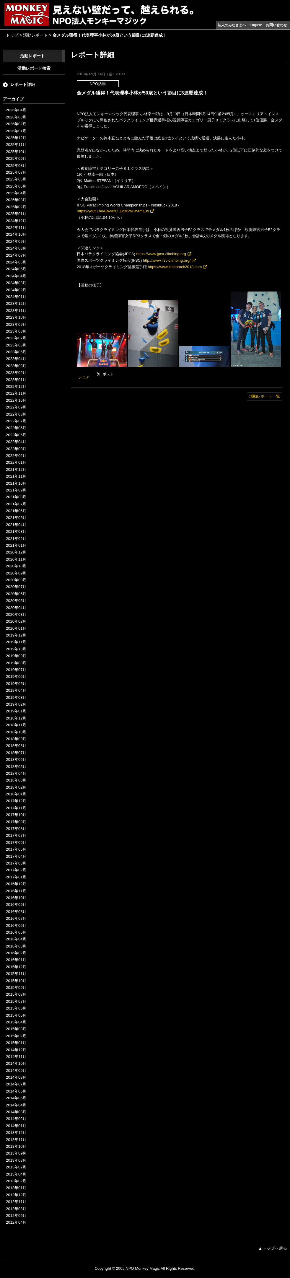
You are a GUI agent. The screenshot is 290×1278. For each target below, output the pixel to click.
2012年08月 (16, 1209)
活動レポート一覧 (264, 396)
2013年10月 (16, 1146)
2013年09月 (16, 1153)
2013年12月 (16, 1132)
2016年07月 (16, 918)
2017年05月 (16, 849)
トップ (12, 35)
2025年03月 (16, 200)
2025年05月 (16, 186)
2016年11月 (16, 891)
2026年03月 (16, 117)
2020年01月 (16, 628)
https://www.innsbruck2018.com (175, 267)
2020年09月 (16, 573)
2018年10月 (16, 732)
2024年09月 (16, 241)
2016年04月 (16, 939)
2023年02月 (16, 372)
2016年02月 (16, 953)
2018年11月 (16, 725)
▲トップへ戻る (272, 1248)
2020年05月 (16, 600)
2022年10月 (16, 400)
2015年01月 (16, 1043)
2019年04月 (16, 690)
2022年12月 (16, 386)
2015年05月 (16, 1015)
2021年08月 (16, 497)
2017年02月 (16, 870)
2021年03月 (16, 531)
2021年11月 (16, 476)
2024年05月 (16, 269)
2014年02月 (16, 1118)
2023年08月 (16, 331)
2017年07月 (16, 835)
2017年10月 (16, 815)
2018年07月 (16, 752)
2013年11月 (16, 1139)
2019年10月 (16, 649)
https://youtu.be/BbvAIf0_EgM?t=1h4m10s (113, 211)
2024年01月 (16, 296)
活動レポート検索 (33, 68)
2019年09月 (16, 656)
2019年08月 (16, 663)
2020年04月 (16, 607)
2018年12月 (16, 718)
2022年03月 (16, 449)
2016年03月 (16, 946)
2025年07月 (16, 172)
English (256, 25)
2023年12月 (16, 303)
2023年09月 (16, 324)
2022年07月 (16, 421)
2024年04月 (16, 276)
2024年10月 (16, 234)
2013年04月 (16, 1174)
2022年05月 (16, 435)
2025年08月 (16, 165)
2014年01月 (16, 1126)
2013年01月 (16, 1188)
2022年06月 (16, 428)
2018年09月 (16, 739)
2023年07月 (16, 338)
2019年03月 (16, 697)
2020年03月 (16, 614)
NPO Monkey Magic (143, 1268)
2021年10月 (16, 483)
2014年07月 (16, 1084)
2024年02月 (16, 290)
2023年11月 (16, 310)
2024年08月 (16, 248)
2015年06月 (16, 1008)
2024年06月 (16, 262)
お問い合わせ (276, 25)
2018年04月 (16, 773)
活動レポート (35, 35)
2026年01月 (16, 131)
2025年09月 (16, 158)
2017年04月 (16, 856)
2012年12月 (16, 1195)
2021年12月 (16, 469)
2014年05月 (16, 1098)
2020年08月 (16, 580)
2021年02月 (16, 538)
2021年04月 (16, 524)
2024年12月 (16, 221)
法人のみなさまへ (232, 25)
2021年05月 (16, 517)
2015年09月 (16, 987)
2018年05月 (16, 766)
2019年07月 (16, 670)
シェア (84, 377)
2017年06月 (16, 842)
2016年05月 (16, 932)
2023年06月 (16, 345)
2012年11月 (16, 1201)
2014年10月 (16, 1063)
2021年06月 (16, 511)
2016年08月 (16, 911)
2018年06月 (16, 759)
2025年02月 (16, 207)
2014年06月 (16, 1091)
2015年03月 (16, 1029)
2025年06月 (16, 179)
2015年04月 (16, 1022)
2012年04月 (16, 1222)
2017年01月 (16, 877)
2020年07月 (16, 587)
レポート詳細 (22, 84)
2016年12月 (16, 884)
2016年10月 (16, 898)
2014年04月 (16, 1105)
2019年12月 (16, 635)
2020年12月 (16, 552)
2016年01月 (16, 960)
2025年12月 (16, 138)
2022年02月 (16, 455)
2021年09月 (16, 490)
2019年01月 (16, 711)
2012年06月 (16, 1215)
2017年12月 (16, 801)
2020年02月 (16, 621)
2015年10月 (16, 981)
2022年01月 (16, 462)
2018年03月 (16, 780)
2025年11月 (16, 144)
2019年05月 (16, 683)
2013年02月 (16, 1181)
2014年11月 (16, 1056)
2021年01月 (16, 545)
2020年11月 (16, 559)
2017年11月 (16, 808)
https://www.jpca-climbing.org (161, 254)
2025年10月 (16, 151)
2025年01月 (16, 213)
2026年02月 (16, 124)
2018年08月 (16, 745)
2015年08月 (16, 994)
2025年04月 (16, 193)
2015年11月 (16, 973)
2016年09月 (16, 904)
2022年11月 (16, 393)
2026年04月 (16, 110)
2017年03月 (16, 863)
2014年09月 (16, 1070)
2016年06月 (16, 925)
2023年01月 (16, 379)
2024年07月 (16, 255)
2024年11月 (16, 227)
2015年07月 (16, 1001)
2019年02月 (16, 704)
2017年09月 (16, 822)
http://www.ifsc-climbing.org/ (166, 260)
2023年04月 (16, 358)
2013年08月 (16, 1160)
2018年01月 (16, 794)
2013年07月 (16, 1167)
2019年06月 (16, 676)
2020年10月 (16, 566)
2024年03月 (16, 283)
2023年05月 (16, 352)
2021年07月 (16, 504)
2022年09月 (16, 407)
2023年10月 (16, 317)
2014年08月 (16, 1077)
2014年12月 (16, 1050)
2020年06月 (16, 594)
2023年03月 (16, 366)
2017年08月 (16, 828)
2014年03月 (16, 1112)
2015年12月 (16, 967)
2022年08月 (16, 414)
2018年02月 (16, 787)
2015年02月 (16, 1036)
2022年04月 (16, 441)
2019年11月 (16, 642)
